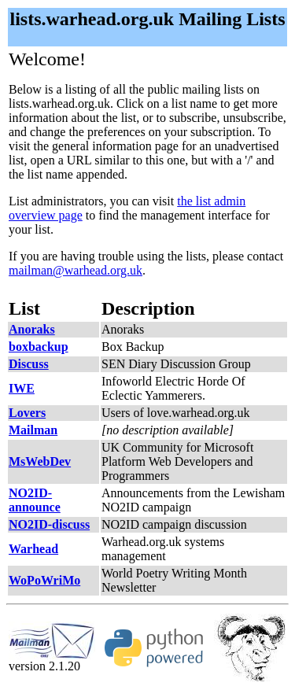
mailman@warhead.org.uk (75, 270)
